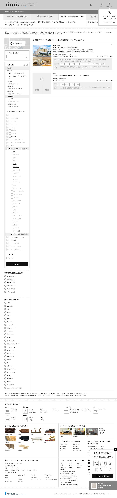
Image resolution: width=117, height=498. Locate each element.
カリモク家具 (88, 61)
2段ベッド (13, 419)
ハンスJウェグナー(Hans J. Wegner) (68, 476)
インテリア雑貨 (8, 481)
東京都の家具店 (11, 276)
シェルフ (42, 420)
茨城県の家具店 (11, 285)
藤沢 (13, 88)
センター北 (11, 76)
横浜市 (10, 70)
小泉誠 (78, 467)
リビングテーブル (74, 412)
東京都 (6, 470)
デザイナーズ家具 (64, 444)
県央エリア (11, 91)
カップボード (76, 448)
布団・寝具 (33, 477)
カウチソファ (14, 409)
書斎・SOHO (102, 430)
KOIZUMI (62, 59)
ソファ (6, 475)
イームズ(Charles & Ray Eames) (67, 471)
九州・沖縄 (19, 25)
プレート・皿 (10, 321)
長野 (48, 22)
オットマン (31, 410)
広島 (71, 22)
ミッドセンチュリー (49, 431)
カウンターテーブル (74, 410)
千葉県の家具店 (11, 282)
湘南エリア (11, 86)
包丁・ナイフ (10, 334)
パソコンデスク (102, 409)
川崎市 (10, 81)
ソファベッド (14, 410)
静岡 (45, 22)
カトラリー (16, 167)
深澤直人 (79, 463)
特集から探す (92, 22)
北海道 (31, 22)
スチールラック (76, 444)
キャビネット (32, 420)
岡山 (74, 22)
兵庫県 (29, 470)
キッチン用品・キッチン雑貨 (20, 234)
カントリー (36, 439)
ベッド (19, 477)
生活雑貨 (13, 240)
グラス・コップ (11, 328)
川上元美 (79, 465)
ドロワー (75, 446)
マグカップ (10, 325)
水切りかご (10, 378)
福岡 (25, 25)
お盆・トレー (10, 366)
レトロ (23, 431)
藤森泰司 (71, 467)
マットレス (13, 417)
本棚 (41, 417)
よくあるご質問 (94, 493)
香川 (10, 25)
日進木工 (75, 59)
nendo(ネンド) (63, 467)
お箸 (8, 309)
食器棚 (41, 419)
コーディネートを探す (46, 16)
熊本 (27, 25)
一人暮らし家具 (63, 446)
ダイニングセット (49, 475)
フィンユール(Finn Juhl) (65, 482)
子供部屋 (101, 428)
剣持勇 (70, 463)
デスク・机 (7, 477)
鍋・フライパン (11, 340)
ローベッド (62, 450)
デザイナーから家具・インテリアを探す (72, 460)
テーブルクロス (11, 372)
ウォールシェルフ (77, 450)
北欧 (36, 431)
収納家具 (47, 477)
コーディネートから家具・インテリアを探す (73, 426)
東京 (10, 22)
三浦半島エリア (12, 104)
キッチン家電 (16, 231)
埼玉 (16, 22)
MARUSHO (98, 59)
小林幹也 (62, 469)
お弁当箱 (9, 359)
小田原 (11, 98)
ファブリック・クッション (18, 237)
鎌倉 (10, 106)
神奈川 (13, 22)
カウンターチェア (33, 412)
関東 (6, 22)
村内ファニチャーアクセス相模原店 (65, 47)
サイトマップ (69, 493)
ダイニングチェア (44, 410)
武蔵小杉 (15, 83)
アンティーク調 (10, 431)
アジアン (10, 439)
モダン (23, 439)
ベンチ (53, 409)
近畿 (53, 22)
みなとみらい (12, 73)
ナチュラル (10, 447)
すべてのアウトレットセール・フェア (13, 463)
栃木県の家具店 (11, 288)
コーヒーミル (10, 350)
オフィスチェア (55, 410)
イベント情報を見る (102, 476)
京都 (62, 22)
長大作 (61, 465)
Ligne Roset (86, 59)
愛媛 (12, 25)
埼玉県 (17, 470)
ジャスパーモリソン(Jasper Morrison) (68, 480)
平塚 (10, 88)
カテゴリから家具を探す (12, 404)
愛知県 (34, 470)
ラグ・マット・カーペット (51, 479)
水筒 (8, 362)
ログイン (102, 5)
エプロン (9, 375)
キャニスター (10, 356)
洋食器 (14, 164)
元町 (24, 76)
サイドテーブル (85, 409)
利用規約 (86, 493)
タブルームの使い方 (59, 493)
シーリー (82, 61)
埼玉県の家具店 (11, 279)
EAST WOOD (68, 59)
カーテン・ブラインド (36, 479)
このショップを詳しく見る (105, 56)
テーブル (33, 475)
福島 (34, 22)
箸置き (8, 312)
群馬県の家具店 (11, 292)
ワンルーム (101, 432)
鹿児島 (31, 25)
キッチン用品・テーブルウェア (19, 148)
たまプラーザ (18, 76)
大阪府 (23, 470)
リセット (23, 65)
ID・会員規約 (78, 493)
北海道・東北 (24, 22)
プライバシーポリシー (106, 493)
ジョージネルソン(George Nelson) (68, 473)
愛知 (43, 22)
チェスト (31, 419)
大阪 (57, 22)
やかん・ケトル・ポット (13, 343)
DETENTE (80, 59)
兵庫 (60, 22)
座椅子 (41, 409)
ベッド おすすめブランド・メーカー (96, 448)
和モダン (23, 447)
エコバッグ (10, 381)
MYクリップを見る (110, 22)
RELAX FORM (75, 61)
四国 (6, 25)
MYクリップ (109, 5)
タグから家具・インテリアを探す (70, 441)
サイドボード (63, 448)
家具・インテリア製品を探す (18, 16)
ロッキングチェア (44, 412)
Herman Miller (68, 61)
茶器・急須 (10, 306)
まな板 (8, 337)
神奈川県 (9, 68)
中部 (39, 22)
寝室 (92, 432)
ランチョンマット (11, 369)
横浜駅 (18, 73)
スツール (31, 409)
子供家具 (20, 479)
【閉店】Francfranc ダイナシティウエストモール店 (71, 75)
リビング (66, 432)
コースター (10, 331)
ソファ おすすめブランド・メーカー (96, 446)
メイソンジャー (11, 353)
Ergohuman (92, 59)
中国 (67, 22)
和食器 (14, 151)
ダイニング (79, 432)
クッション (20, 481)
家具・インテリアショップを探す (74, 16)
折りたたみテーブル (86, 410)
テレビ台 (31, 417)
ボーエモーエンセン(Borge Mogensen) (69, 484)
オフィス (101, 433)
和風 (49, 439)
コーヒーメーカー (11, 347)
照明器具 (13, 136)
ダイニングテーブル (74, 409)
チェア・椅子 (21, 475)
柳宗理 (61, 463)
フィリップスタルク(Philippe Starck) (68, 478)
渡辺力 (70, 465)
